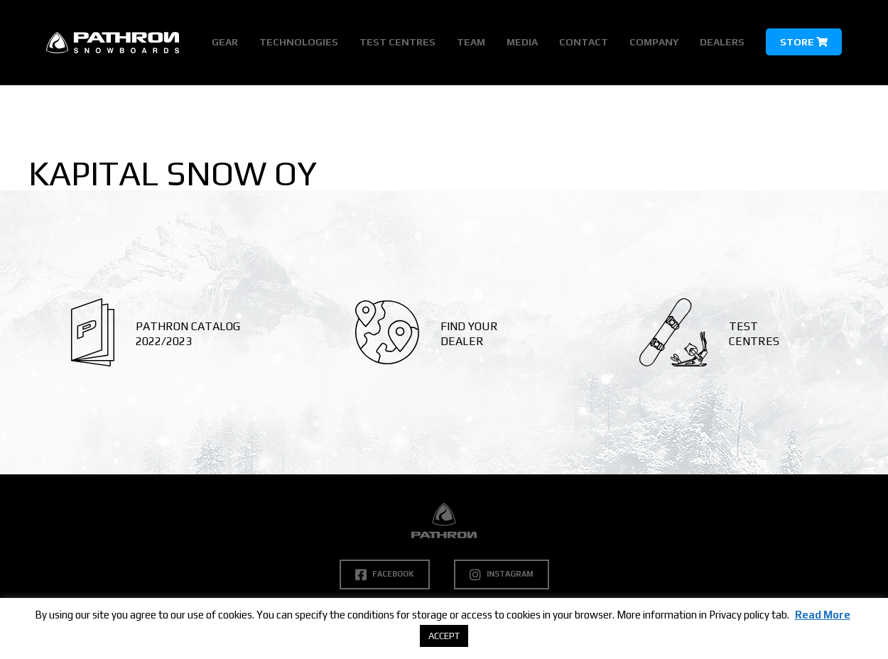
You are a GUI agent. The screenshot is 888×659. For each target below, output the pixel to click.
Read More (822, 615)
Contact (583, 42)
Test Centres (397, 42)
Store (804, 42)
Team (471, 42)
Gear (225, 42)
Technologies (298, 42)
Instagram (502, 574)
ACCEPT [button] (444, 636)
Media (522, 42)
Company (653, 42)
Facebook (384, 574)
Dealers (722, 42)
